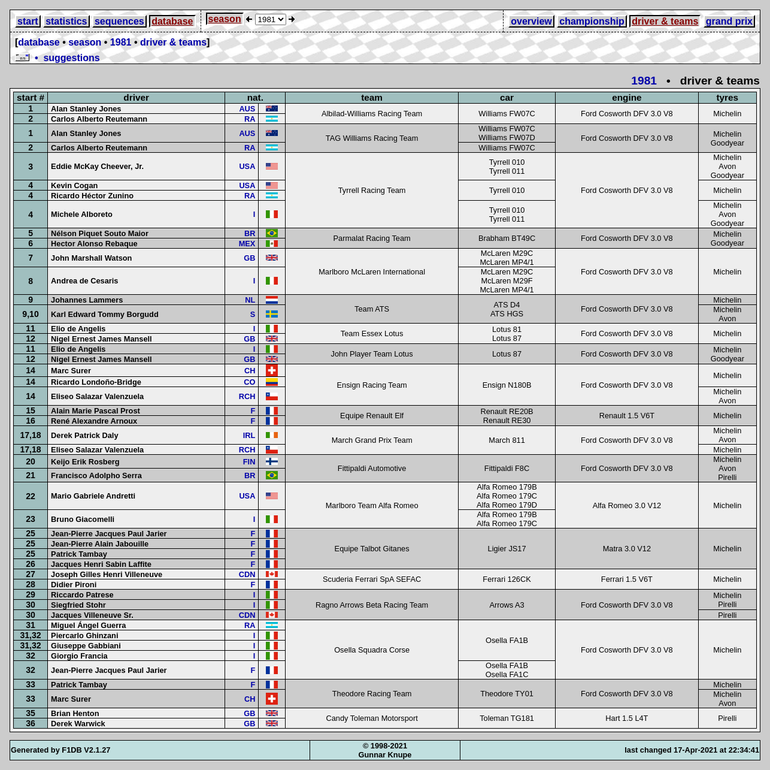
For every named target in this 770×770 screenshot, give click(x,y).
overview (531, 21)
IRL (249, 435)
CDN (247, 574)
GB (249, 257)
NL (250, 299)
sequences (119, 21)
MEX (247, 243)
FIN (249, 461)
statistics (66, 21)
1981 (121, 42)
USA (247, 166)
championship (591, 21)
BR (249, 233)
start (27, 21)
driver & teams (665, 21)
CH (249, 370)
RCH (247, 396)
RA (249, 118)
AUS (247, 108)
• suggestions (57, 58)
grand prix (729, 21)
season (224, 19)
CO (249, 382)
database (172, 21)
